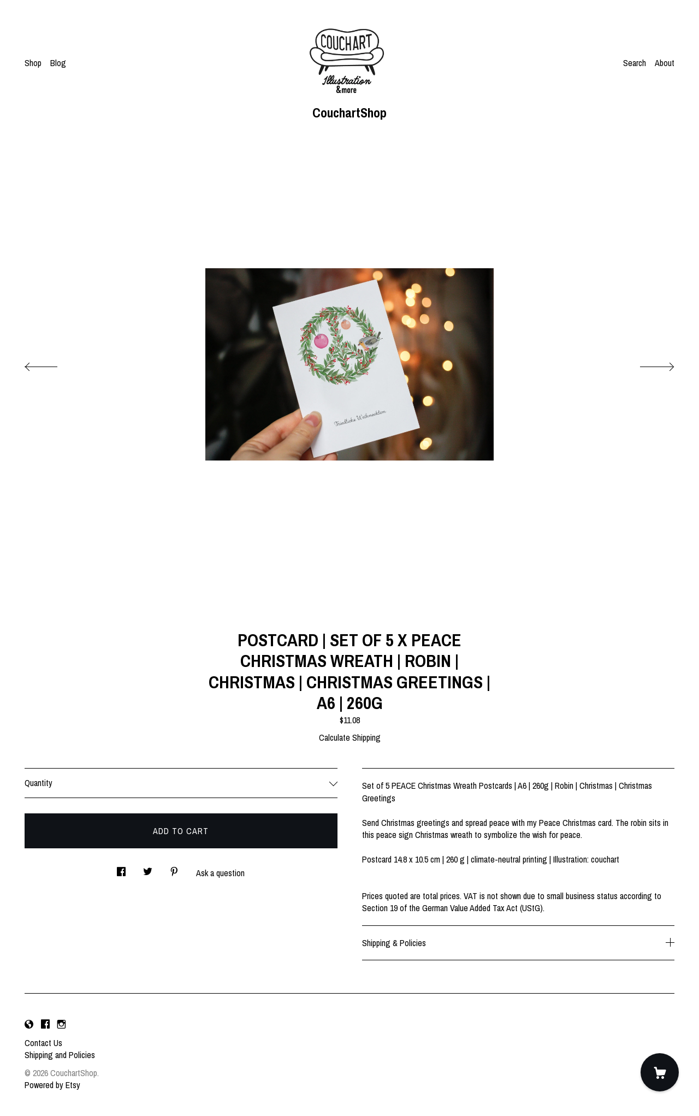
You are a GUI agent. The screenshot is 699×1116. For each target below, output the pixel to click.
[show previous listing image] (52, 363)
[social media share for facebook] (121, 868)
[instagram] (61, 1024)
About (664, 63)
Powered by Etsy (52, 1085)
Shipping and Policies (60, 1055)
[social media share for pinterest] (174, 868)
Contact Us (43, 1043)
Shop (33, 63)
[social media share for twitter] (147, 868)
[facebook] (45, 1024)
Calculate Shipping (350, 737)
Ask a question (220, 873)
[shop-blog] (29, 1024)
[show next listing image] (647, 363)
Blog (58, 63)
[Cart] (660, 1072)
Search (634, 63)
